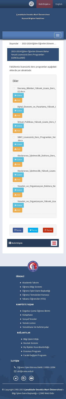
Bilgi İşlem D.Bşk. (31, 339)
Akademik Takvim (30, 282)
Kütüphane (27, 314)
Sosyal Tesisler (29, 319)
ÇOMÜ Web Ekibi (46, 393)
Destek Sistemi (30, 343)
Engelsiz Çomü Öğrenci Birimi (36, 310)
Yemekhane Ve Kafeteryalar (35, 327)
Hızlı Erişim (44, 4)
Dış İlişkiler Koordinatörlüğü (36, 347)
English (59, 4)
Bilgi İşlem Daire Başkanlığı (24, 393)
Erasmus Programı (32, 351)
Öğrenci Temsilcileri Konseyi (35, 294)
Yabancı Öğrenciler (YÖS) (34, 298)
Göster (18, 95)
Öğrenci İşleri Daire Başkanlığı (36, 290)
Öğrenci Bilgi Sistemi (32, 286)
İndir (17, 100)
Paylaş (18, 230)
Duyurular (14, 43)
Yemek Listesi (29, 323)
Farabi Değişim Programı (34, 355)
